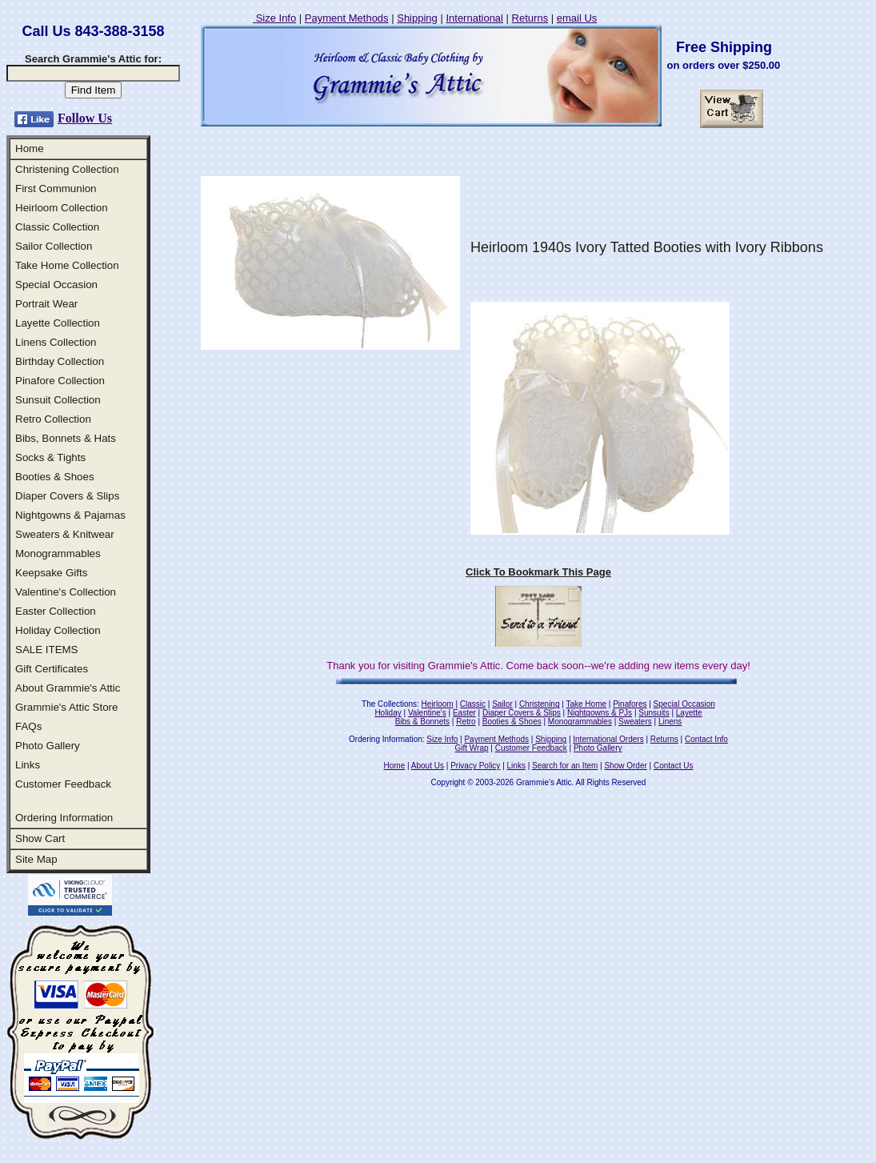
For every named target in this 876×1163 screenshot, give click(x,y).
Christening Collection (67, 169)
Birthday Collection (59, 361)
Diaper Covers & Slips (67, 496)
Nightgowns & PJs (599, 712)
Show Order (625, 765)
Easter (464, 712)
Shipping (417, 18)
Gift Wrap (472, 748)
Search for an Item (565, 765)
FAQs (28, 726)
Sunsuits (653, 712)
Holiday (387, 712)
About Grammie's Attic (67, 688)
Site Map (36, 859)
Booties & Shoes (54, 477)
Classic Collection (57, 227)
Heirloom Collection (61, 208)
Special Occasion (56, 285)
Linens (670, 721)
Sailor (502, 704)
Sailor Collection (53, 246)
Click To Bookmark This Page (538, 572)
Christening (539, 704)
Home (29, 148)
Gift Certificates (51, 669)
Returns (530, 18)
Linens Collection (56, 342)
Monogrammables (58, 553)
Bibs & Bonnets (422, 721)
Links (27, 765)
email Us (577, 18)
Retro (465, 721)
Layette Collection (57, 323)
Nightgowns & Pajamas (70, 515)
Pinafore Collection (60, 381)
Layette (689, 712)
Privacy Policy (475, 765)
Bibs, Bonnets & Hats (65, 438)
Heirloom (438, 704)
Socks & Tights (50, 457)
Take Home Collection (67, 265)
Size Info (274, 18)
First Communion (55, 188)
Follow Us (85, 118)
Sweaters (635, 721)
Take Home (586, 704)
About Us (427, 765)
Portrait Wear (46, 304)
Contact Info (706, 739)
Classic (473, 704)
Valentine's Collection (65, 592)
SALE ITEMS (46, 650)
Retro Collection (53, 419)
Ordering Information (64, 818)
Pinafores (629, 704)
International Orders (608, 739)
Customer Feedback (63, 784)
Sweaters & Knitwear (64, 534)
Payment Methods (347, 18)
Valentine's (427, 712)
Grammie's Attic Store (66, 707)
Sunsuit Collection (58, 400)
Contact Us (673, 765)
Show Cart (40, 838)
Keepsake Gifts (51, 573)
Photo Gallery (47, 746)
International (474, 18)
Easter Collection (55, 611)
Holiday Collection (58, 630)
